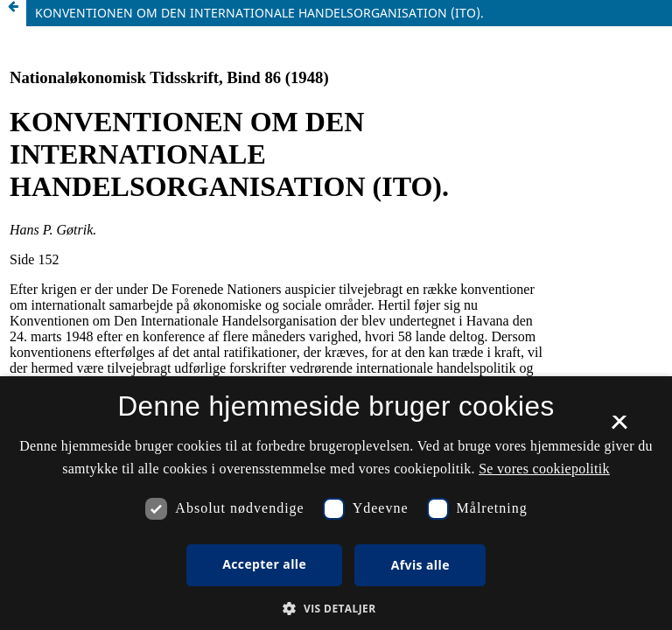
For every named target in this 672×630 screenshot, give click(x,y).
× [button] (619, 428)
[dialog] (336, 503)
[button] (335, 608)
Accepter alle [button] (264, 564)
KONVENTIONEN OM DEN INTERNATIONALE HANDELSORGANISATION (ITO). (259, 12)
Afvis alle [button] (420, 564)
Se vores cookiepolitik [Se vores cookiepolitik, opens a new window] (544, 468)
